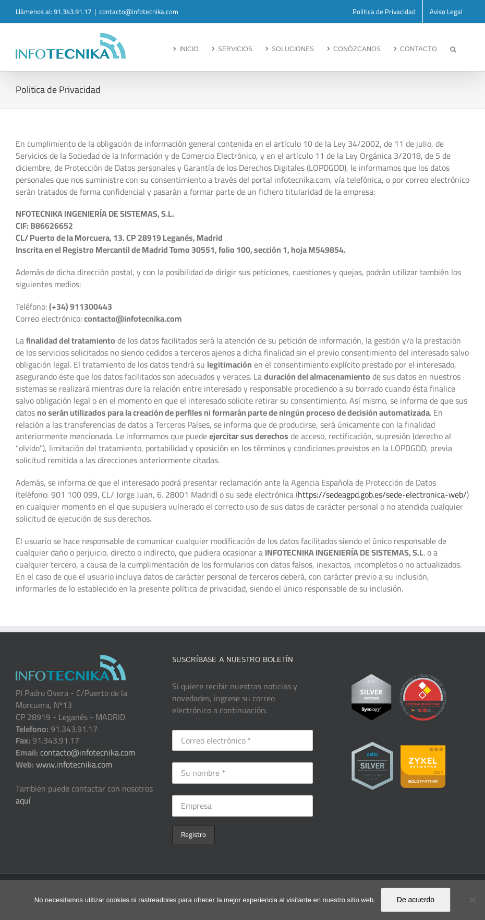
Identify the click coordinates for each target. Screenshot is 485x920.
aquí (23, 800)
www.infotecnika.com (73, 764)
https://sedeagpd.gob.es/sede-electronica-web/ (382, 494)
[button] (453, 48)
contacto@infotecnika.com (138, 11)
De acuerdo (415, 899)
